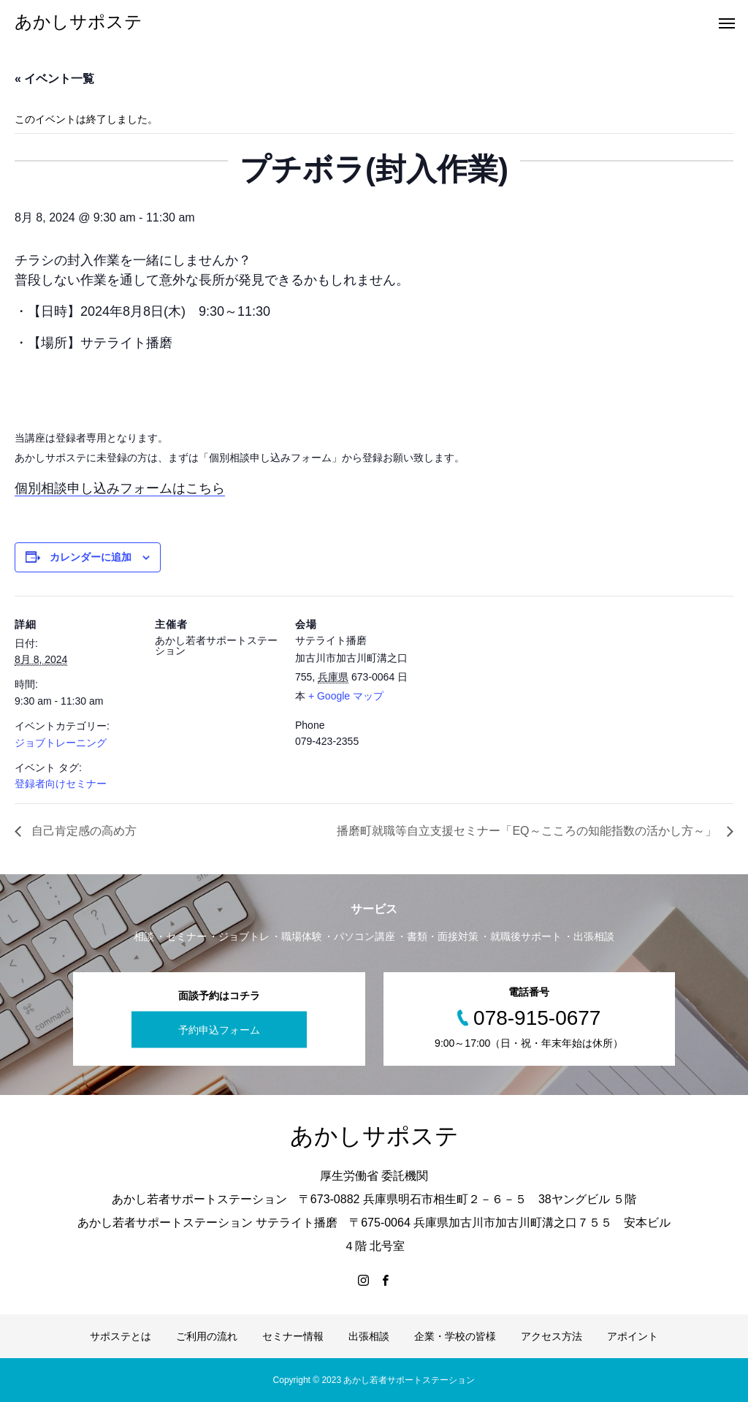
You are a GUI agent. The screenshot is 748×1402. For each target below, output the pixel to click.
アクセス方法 (551, 1336)
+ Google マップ (345, 696)
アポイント (632, 1336)
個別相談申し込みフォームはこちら (120, 488)
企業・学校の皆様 (455, 1336)
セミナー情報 (293, 1336)
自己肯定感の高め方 (82, 831)
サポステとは (120, 1336)
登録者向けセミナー (61, 783)
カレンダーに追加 (90, 557)
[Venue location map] (512, 696)
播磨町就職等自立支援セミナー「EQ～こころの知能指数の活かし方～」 (528, 831)
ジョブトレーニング (61, 743)
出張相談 (368, 1336)
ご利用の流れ (206, 1336)
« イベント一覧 (54, 78)
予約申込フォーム (219, 1030)
